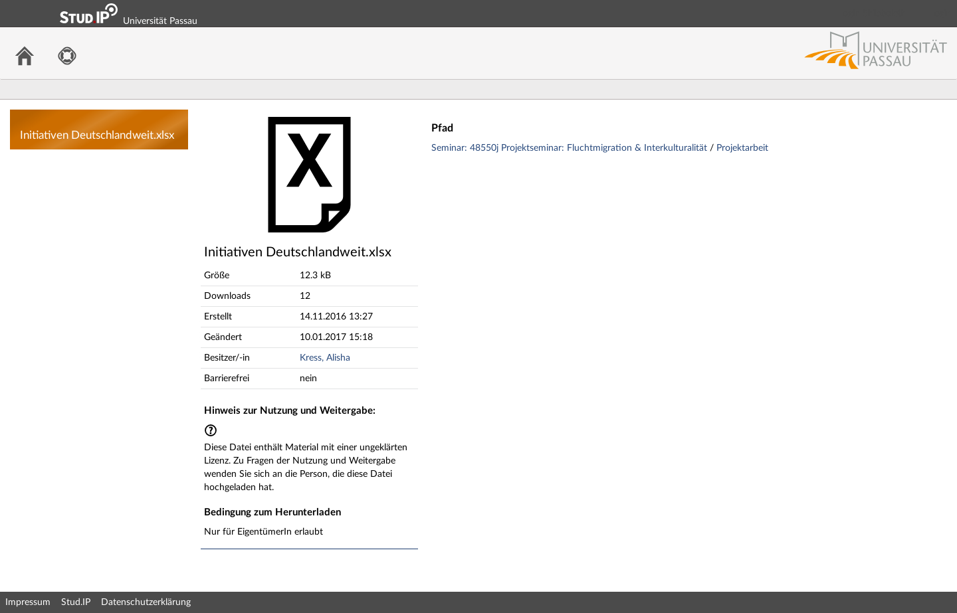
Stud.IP (75, 602)
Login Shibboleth (872, 13)
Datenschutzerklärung (146, 602)
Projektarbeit (742, 148)
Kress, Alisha (325, 358)
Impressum (28, 602)
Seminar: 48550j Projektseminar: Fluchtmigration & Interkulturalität (570, 148)
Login (941, 13)
